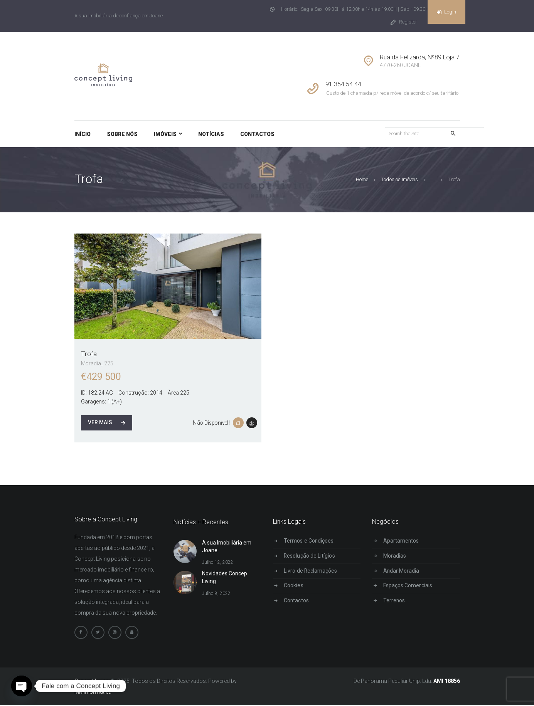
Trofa (88, 354)
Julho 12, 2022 (217, 562)
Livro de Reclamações (311, 571)
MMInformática (93, 692)
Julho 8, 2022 (216, 593)
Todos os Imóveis (400, 180)
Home (362, 180)
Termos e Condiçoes (309, 541)
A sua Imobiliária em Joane (226, 547)
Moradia (91, 364)
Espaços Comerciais (408, 586)
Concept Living (92, 682)
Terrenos (395, 601)
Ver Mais (100, 423)
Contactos (297, 601)
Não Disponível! (211, 423)
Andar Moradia (402, 571)
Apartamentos (402, 541)
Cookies (294, 586)
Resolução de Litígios (310, 556)
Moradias (395, 556)
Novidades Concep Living (224, 578)
